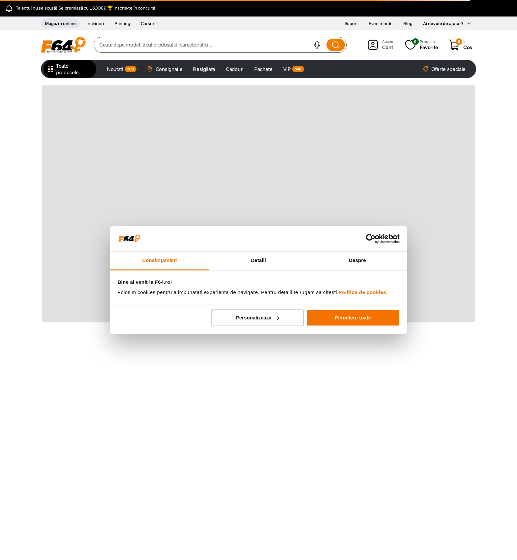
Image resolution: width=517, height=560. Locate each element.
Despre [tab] (357, 260)
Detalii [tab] (258, 260)
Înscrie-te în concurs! (134, 8)
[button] (317, 45)
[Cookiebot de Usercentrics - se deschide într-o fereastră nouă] (371, 239)
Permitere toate (353, 317)
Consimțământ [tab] (159, 260)
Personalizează (258, 317)
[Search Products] (335, 45)
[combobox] (220, 45)
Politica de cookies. (363, 292)
